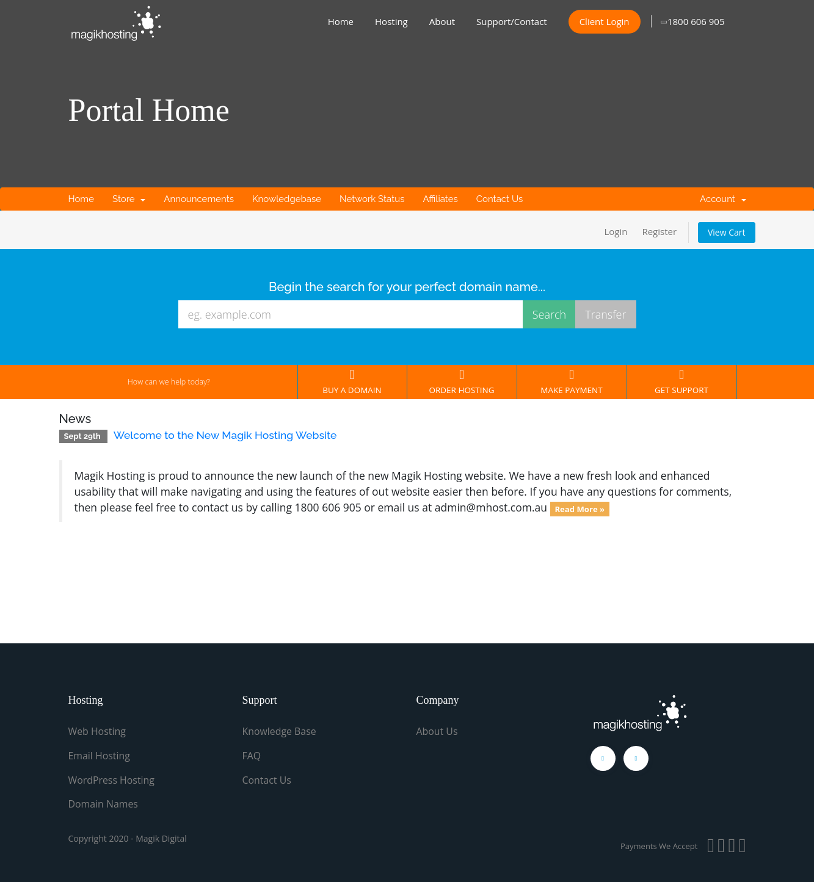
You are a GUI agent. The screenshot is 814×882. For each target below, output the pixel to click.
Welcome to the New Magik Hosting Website (225, 435)
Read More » (579, 508)
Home (341, 21)
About (442, 21)
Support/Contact (511, 21)
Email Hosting (99, 755)
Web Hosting (97, 731)
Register (659, 231)
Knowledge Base (279, 731)
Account (723, 198)
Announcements (199, 198)
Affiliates (440, 198)
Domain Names (103, 802)
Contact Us (499, 198)
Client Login (605, 21)
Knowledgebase (286, 198)
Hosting (391, 21)
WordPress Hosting (112, 779)
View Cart (727, 232)
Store (128, 198)
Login (615, 231)
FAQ (251, 755)
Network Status (372, 198)
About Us (437, 731)
